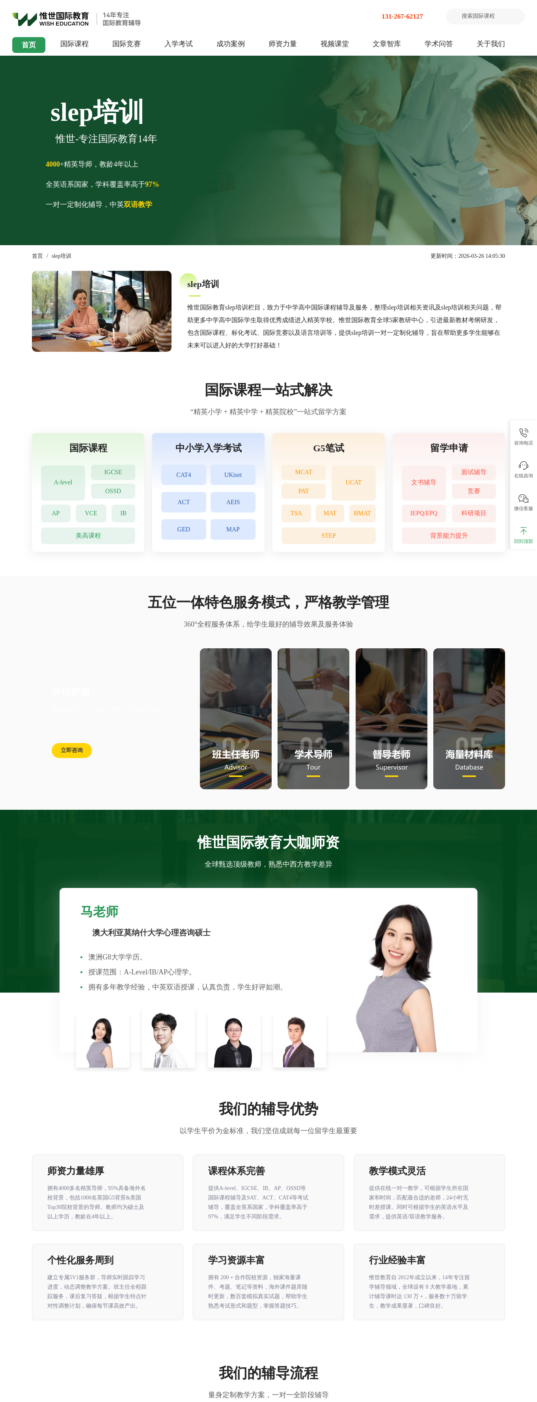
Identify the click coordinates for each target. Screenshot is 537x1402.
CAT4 (183, 475)
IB (124, 513)
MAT (330, 513)
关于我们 (491, 44)
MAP (233, 531)
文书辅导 (423, 482)
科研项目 (474, 513)
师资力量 (282, 44)
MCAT (303, 472)
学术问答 (439, 44)
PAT (303, 491)
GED (183, 531)
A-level (63, 482)
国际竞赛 (126, 44)
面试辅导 (474, 472)
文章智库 (387, 44)
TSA (296, 513)
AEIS (233, 503)
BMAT (362, 513)
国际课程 (74, 44)
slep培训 (62, 256)
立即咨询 (72, 750)
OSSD (113, 491)
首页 (29, 45)
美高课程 (88, 535)
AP (56, 513)
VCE (91, 513)
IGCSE (113, 472)
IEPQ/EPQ (424, 513)
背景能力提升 (449, 535)
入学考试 (178, 44)
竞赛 (474, 491)
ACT (183, 503)
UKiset (233, 475)
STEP (328, 535)
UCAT (353, 482)
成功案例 (230, 44)
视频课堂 (335, 44)
